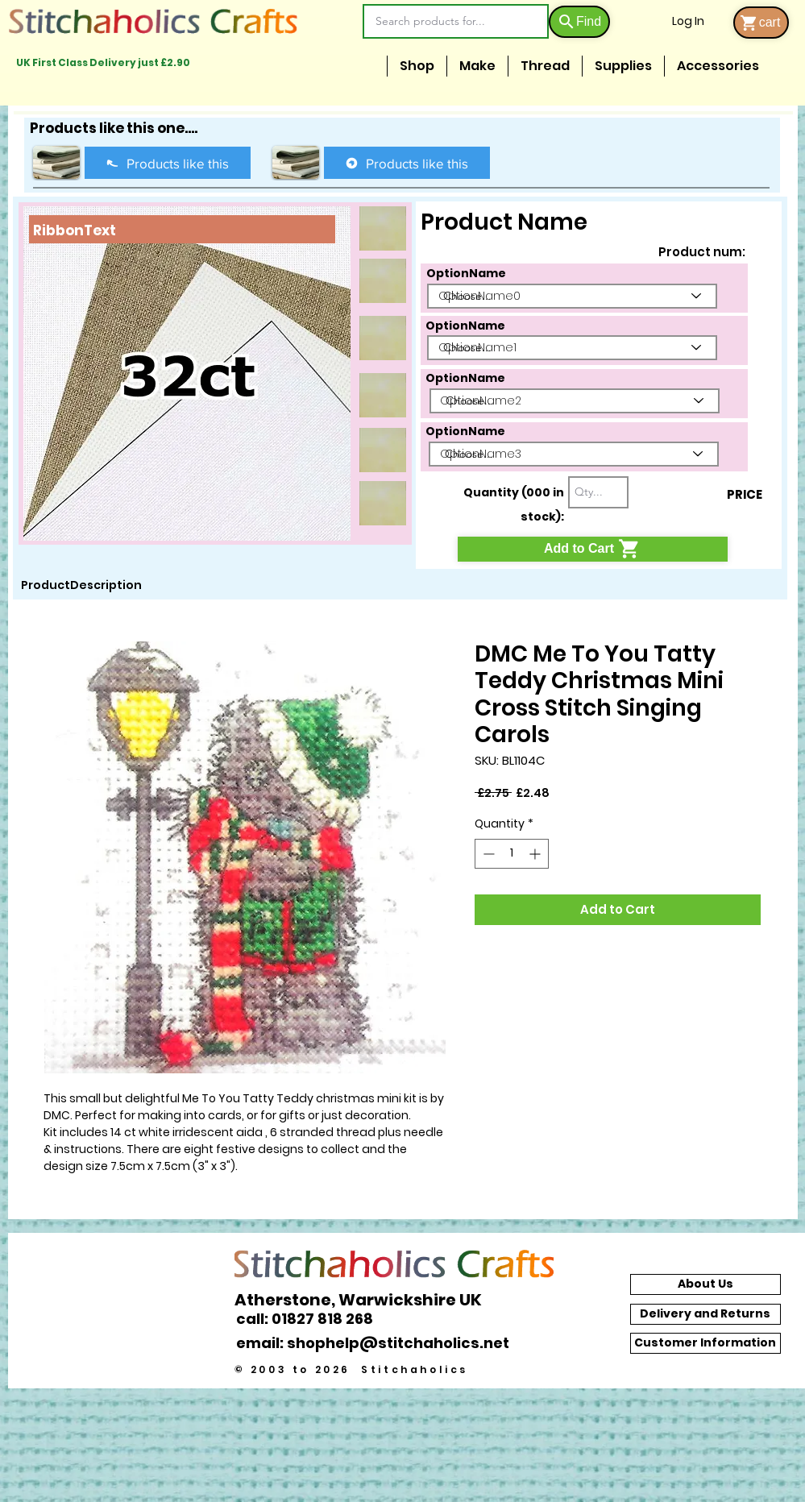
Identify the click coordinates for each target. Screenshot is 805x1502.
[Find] (579, 22)
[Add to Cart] (593, 549)
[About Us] (705, 1284)
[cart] (761, 22)
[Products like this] (168, 163)
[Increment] (536, 854)
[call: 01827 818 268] (313, 1318)
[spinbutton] (511, 854)
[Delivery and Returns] (705, 1314)
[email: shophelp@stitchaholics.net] (377, 1343)
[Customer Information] (705, 1343)
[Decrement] (487, 854)
